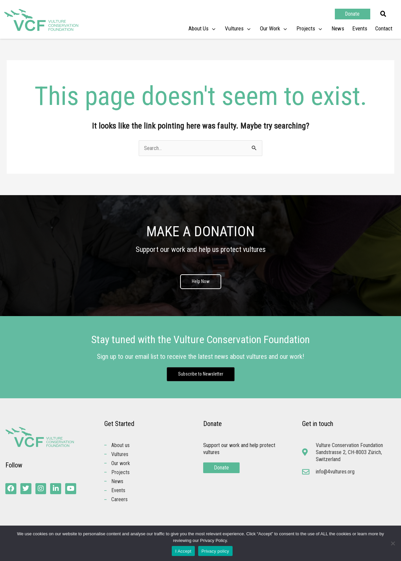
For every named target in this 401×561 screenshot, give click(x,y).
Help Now (200, 282)
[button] (383, 14)
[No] (392, 543)
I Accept (183, 551)
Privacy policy (215, 551)
